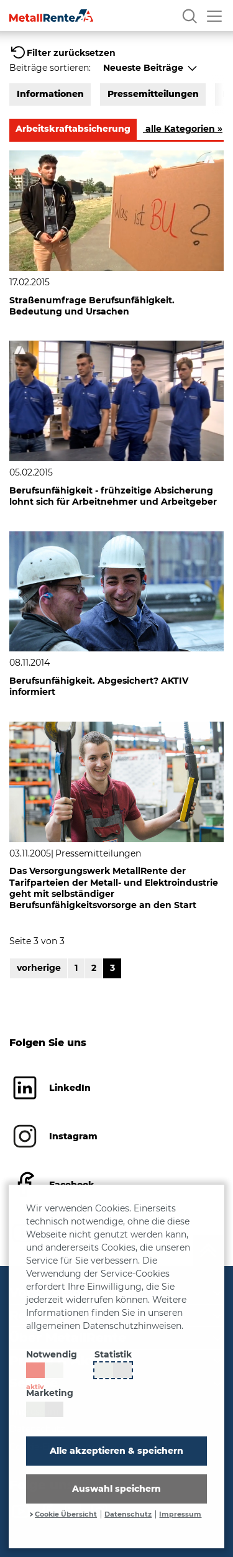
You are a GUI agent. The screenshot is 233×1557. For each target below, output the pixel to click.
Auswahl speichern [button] (116, 1488)
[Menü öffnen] (214, 15)
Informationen (50, 93)
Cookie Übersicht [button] (66, 1514)
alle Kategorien (182, 128)
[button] (62, 53)
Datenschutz (128, 1514)
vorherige (39, 967)
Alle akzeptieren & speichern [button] (116, 1450)
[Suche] (189, 15)
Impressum (180, 1514)
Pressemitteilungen (153, 93)
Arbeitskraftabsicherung (73, 128)
